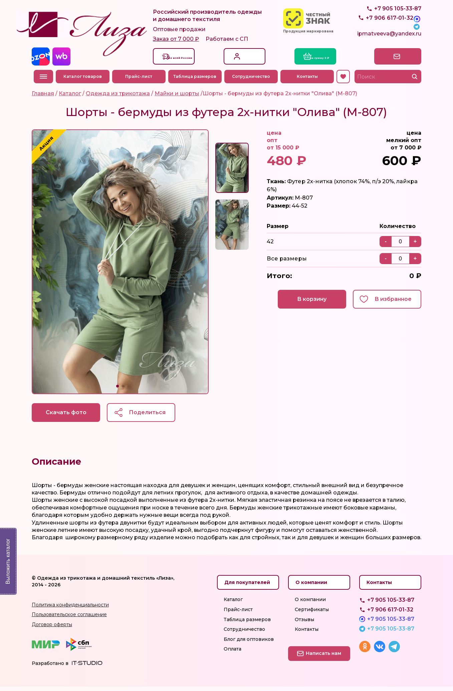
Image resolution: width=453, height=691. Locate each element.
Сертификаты (312, 614)
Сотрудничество (253, 79)
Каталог (233, 604)
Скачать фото (68, 416)
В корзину (304, 303)
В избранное (391, 303)
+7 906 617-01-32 (390, 613)
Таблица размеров (196, 79)
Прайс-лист (140, 79)
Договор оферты (52, 628)
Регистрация (247, 62)
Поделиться (155, 416)
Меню (43, 79)
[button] (117, 389)
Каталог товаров (84, 79)
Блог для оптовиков (249, 643)
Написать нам (392, 59)
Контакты (308, 79)
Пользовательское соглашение (69, 619)
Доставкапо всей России (188, 59)
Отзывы (304, 623)
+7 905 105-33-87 (397, 23)
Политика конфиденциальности (70, 609)
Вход (238, 55)
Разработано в (50, 667)
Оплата (232, 653)
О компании (310, 604)
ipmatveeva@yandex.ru (389, 38)
